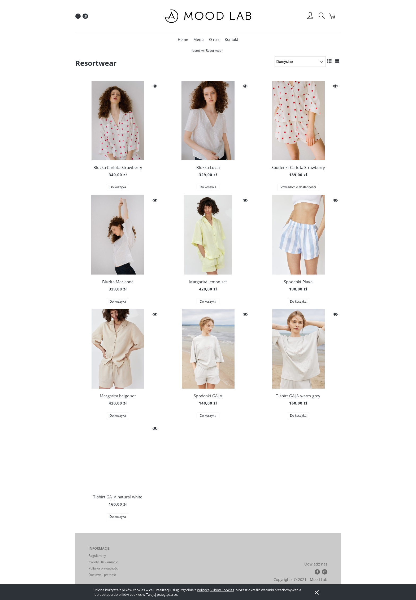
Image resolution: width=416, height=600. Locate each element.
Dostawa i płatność (102, 574)
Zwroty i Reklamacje (103, 562)
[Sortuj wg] (300, 61)
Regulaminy (97, 555)
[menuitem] (183, 39)
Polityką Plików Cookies (215, 590)
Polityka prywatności (104, 568)
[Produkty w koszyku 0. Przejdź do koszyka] (333, 18)
